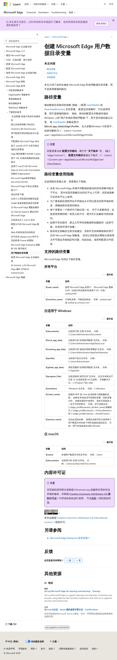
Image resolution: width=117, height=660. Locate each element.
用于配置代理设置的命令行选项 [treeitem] (25, 135)
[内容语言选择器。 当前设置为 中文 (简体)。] (12, 641)
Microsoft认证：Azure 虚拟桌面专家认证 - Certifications (71, 609)
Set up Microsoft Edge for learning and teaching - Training (72, 591)
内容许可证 (52, 73)
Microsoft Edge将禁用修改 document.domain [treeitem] (23, 180)
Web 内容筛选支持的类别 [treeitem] (23, 232)
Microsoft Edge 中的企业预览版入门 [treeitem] (25, 188)
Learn (47, 36)
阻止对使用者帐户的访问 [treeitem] (22, 124)
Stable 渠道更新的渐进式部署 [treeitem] (25, 203)
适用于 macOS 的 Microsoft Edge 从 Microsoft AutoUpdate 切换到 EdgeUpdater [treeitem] (25, 170)
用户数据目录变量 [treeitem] (19, 252)
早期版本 (22, 648)
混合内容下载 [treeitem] (17, 194)
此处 (93, 498)
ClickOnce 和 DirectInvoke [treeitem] (23, 128)
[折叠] (37, 34)
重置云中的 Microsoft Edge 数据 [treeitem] (25, 226)
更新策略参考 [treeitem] (15, 98)
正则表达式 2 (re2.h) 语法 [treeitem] (23, 219)
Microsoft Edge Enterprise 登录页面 (69, 537)
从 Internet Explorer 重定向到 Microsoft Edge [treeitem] (24, 213)
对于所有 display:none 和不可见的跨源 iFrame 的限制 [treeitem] (25, 238)
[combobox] (21, 41)
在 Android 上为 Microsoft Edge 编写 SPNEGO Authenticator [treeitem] (23, 269)
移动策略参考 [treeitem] (15, 103)
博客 (33, 648)
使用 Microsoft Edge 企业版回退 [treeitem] (25, 259)
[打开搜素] (105, 4)
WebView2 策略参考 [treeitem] (18, 107)
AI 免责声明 (9, 648)
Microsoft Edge (60, 36)
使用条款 (84, 648)
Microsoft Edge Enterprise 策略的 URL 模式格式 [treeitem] (25, 246)
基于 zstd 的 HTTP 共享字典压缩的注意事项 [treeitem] (25, 147)
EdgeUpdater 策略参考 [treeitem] (19, 94)
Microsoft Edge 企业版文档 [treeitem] (19, 46)
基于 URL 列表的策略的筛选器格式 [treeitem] (25, 160)
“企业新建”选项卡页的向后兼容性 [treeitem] (25, 118)
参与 (43, 648)
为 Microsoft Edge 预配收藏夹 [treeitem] (25, 207)
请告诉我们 (101, 23)
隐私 (51, 648)
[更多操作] (112, 36)
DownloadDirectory (54, 109)
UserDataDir (93, 104)
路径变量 (51, 69)
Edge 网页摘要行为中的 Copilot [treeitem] (26, 153)
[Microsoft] (6, 4)
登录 (111, 3)
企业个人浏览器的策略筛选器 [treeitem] (25, 198)
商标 (94, 648)
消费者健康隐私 (66, 648)
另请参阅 (51, 77)
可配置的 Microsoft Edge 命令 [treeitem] (25, 141)
